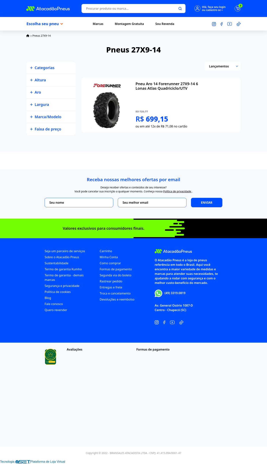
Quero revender (56, 310)
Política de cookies (58, 292)
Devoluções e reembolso (117, 299)
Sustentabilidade (56, 263)
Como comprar (110, 263)
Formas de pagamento (116, 269)
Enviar (206, 202)
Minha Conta (109, 257)
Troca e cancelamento (115, 293)
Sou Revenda (164, 24)
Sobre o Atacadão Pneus (62, 257)
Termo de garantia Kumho (63, 269)
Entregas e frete (111, 287)
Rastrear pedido (111, 281)
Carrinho (106, 251)
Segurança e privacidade (62, 286)
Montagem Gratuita (129, 24)
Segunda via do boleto (115, 275)
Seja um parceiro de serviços (65, 251)
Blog (48, 298)
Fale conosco (54, 304)
